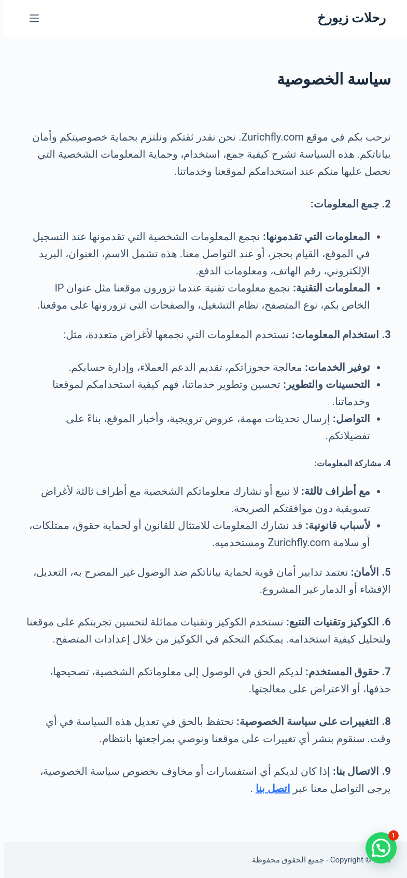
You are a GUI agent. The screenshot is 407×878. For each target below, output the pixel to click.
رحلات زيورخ (347, 17)
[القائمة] (30, 18)
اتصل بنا (268, 788)
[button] (376, 847)
